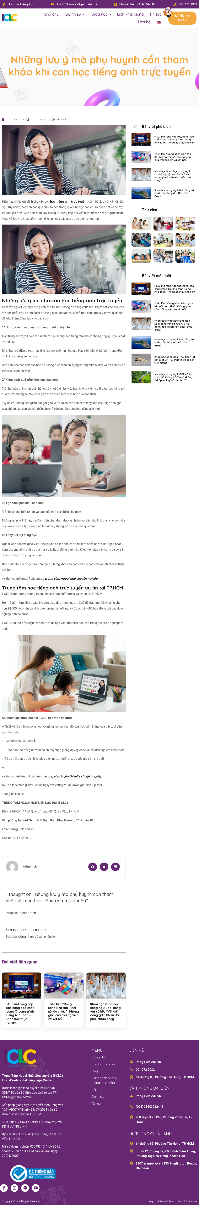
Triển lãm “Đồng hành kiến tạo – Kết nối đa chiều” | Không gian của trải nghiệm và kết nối (63, 1011)
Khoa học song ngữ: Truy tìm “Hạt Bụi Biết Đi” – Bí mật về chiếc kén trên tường (174, 359)
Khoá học (100, 14)
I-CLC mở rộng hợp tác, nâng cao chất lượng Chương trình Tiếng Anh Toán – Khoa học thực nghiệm (20, 1013)
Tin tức (155, 14)
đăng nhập (26, 936)
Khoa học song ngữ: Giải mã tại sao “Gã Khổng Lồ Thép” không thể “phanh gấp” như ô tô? (173, 377)
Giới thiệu (74, 14)
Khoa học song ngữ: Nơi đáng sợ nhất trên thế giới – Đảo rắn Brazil (174, 193)
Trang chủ (50, 14)
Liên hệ (144, 21)
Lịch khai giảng (130, 14)
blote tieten (28, 913)
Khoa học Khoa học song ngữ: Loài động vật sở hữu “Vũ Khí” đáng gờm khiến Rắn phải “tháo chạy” (105, 1011)
